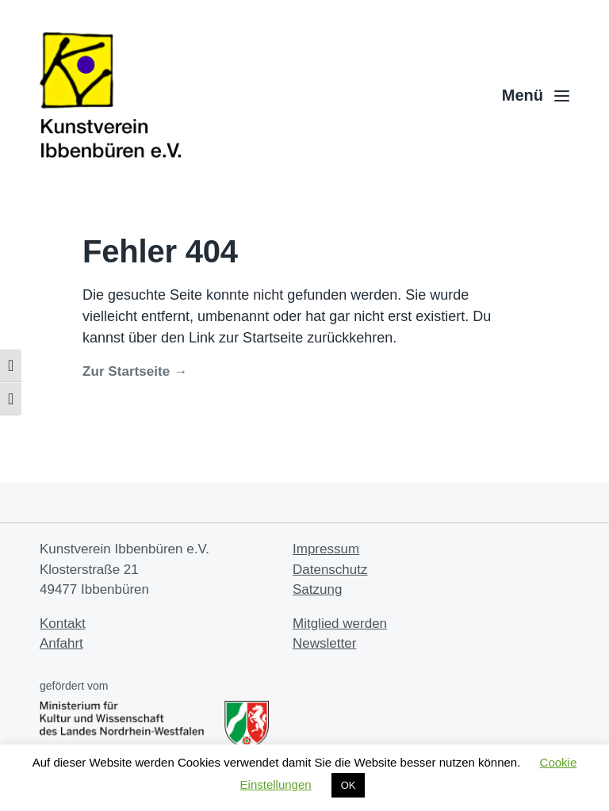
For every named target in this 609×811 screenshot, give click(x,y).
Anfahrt (61, 643)
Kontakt (63, 623)
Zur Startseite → (134, 371)
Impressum (326, 549)
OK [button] (348, 785)
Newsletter (324, 643)
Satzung (317, 589)
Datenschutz (330, 569)
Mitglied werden (340, 623)
